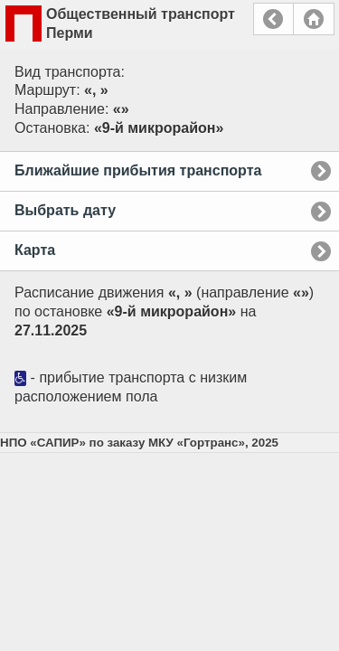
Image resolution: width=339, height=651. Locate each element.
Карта (34, 250)
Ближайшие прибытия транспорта (137, 170)
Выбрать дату (65, 210)
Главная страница (313, 19)
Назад (273, 19)
